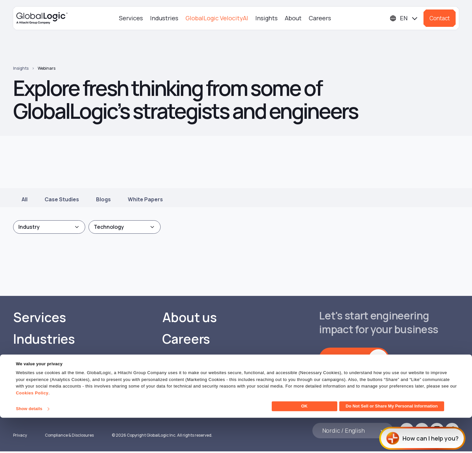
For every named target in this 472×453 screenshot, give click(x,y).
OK (304, 441)
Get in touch (347, 358)
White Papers (145, 199)
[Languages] (404, 18)
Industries (164, 18)
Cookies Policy (32, 428)
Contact (439, 18)
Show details (29, 444)
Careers (320, 18)
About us (190, 317)
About (293, 18)
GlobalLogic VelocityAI (217, 18)
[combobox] (49, 227)
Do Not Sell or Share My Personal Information (392, 441)
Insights (266, 18)
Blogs (103, 199)
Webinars (46, 68)
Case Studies (62, 199)
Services (131, 18)
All (25, 199)
